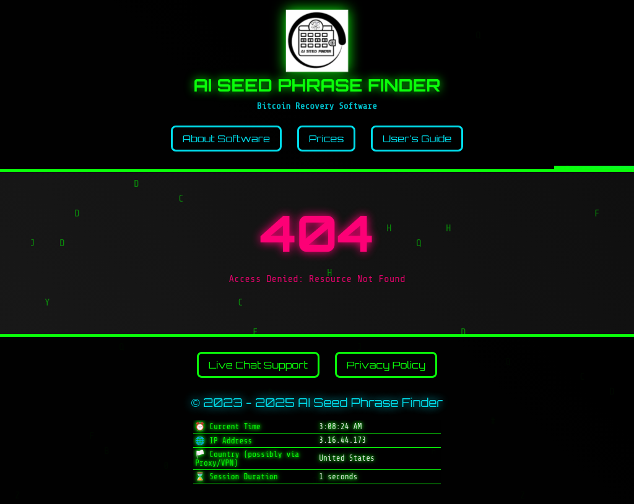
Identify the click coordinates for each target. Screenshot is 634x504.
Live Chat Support (258, 365)
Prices (326, 138)
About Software (226, 138)
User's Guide (417, 138)
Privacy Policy (386, 365)
